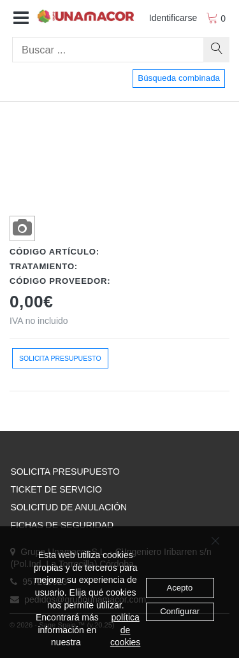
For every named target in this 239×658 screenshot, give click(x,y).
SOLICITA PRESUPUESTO (64, 471)
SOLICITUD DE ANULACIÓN (68, 507)
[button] (21, 18)
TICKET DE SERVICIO (55, 489)
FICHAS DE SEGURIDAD (61, 525)
